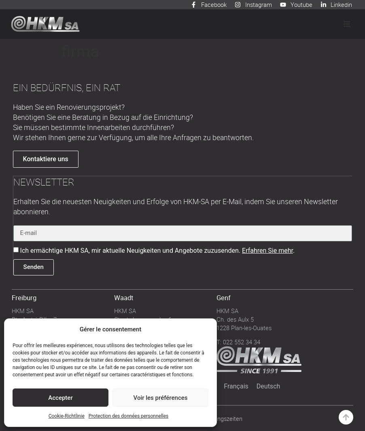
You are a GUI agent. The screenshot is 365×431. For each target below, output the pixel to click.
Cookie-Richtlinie (67, 416)
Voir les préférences (161, 397)
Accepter (60, 397)
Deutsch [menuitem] (268, 386)
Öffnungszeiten (222, 418)
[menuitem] (236, 386)
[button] (347, 24)
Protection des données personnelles (129, 416)
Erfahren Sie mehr (267, 250)
